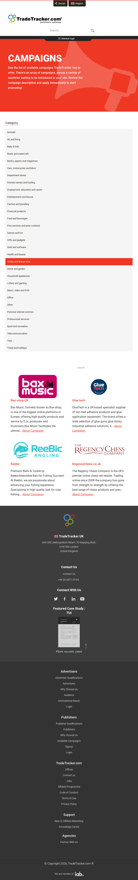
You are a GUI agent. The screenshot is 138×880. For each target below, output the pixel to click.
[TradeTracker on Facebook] (65, 598)
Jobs (69, 781)
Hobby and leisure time (18, 261)
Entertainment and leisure (20, 197)
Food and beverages (17, 218)
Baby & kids (13, 146)
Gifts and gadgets (16, 240)
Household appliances (18, 276)
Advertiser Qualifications (69, 677)
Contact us (69, 775)
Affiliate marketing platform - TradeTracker (35, 19)
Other (10, 304)
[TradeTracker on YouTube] (82, 598)
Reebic (15, 464)
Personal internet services (20, 312)
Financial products (16, 211)
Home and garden (16, 268)
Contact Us (69, 573)
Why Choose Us (69, 689)
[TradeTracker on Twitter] (56, 598)
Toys (9, 340)
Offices (69, 769)
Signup (69, 746)
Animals (11, 132)
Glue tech (78, 400)
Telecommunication (17, 333)
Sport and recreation (17, 326)
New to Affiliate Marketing (69, 821)
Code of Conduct (69, 792)
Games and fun (15, 233)
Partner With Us (69, 842)
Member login (68, 38)
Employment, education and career (24, 189)
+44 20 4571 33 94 (68, 579)
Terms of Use (69, 798)
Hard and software (16, 247)
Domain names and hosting (21, 182)
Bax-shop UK (19, 400)
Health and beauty (16, 254)
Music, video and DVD (18, 290)
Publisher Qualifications (69, 723)
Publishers (69, 729)
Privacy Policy (69, 804)
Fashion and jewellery (18, 204)
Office (10, 297)
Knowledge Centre (69, 826)
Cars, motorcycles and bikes (21, 168)
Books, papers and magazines (22, 161)
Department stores (16, 175)
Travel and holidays (17, 348)
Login (69, 706)
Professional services (18, 319)
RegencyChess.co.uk (86, 464)
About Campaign (33, 430)
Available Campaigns (69, 740)
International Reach (69, 700)
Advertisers (69, 683)
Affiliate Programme (69, 786)
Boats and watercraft (18, 153)
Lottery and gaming (17, 283)
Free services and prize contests (23, 225)
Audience (69, 695)
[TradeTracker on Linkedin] (73, 598)
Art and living (13, 139)
